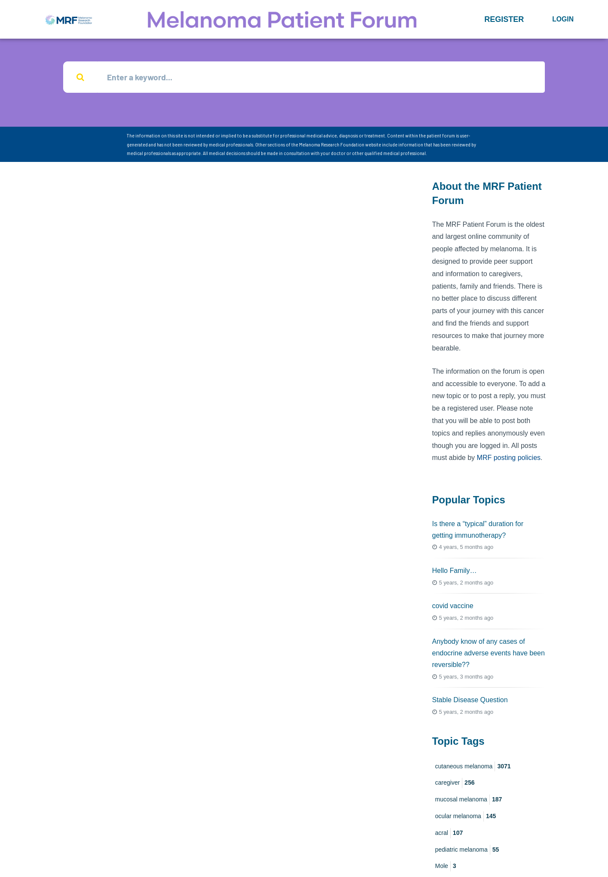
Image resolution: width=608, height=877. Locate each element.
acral (449, 833)
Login (563, 19)
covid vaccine (453, 606)
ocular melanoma (465, 817)
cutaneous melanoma (473, 766)
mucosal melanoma (468, 800)
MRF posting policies (509, 458)
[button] (504, 19)
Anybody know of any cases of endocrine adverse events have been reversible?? (488, 653)
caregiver (455, 783)
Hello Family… (454, 571)
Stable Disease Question (470, 700)
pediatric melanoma (467, 850)
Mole (445, 867)
